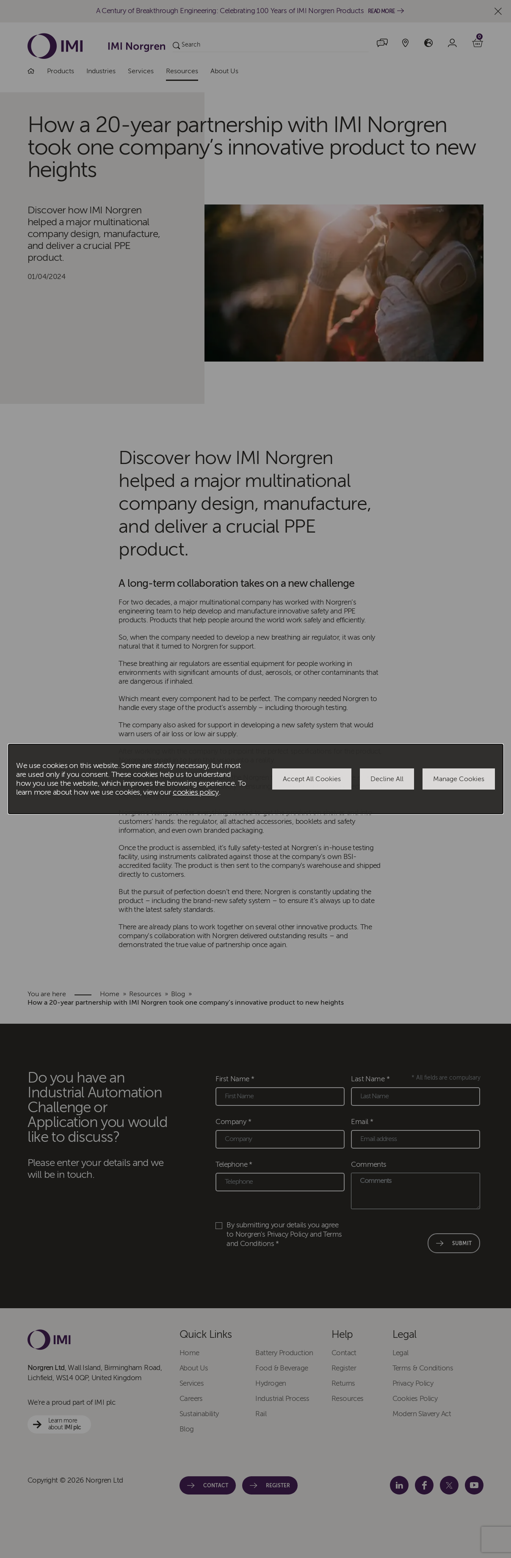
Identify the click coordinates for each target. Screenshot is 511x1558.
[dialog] (255, 779)
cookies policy (196, 792)
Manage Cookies (458, 779)
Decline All (386, 779)
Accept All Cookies (312, 779)
